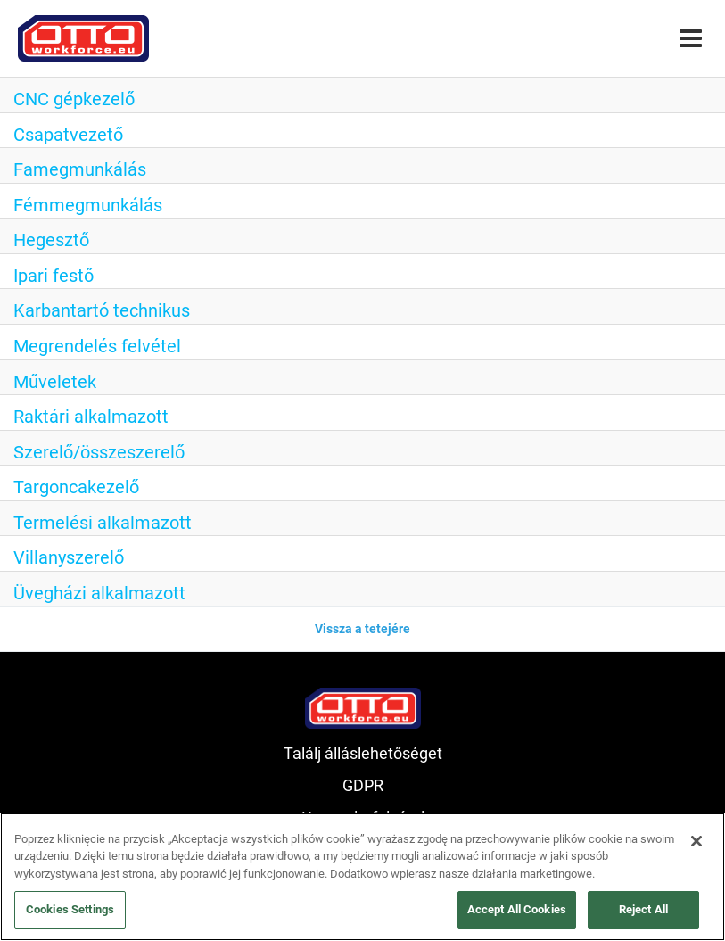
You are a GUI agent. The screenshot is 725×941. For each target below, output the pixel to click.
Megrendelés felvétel (97, 346)
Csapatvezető (68, 134)
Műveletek (54, 381)
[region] (362, 877)
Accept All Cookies (516, 909)
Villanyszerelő (68, 557)
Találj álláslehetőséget (363, 753)
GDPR (362, 785)
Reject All (643, 909)
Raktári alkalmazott (91, 416)
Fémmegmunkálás (87, 205)
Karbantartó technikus (101, 310)
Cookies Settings (70, 909)
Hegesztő (51, 240)
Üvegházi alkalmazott (99, 593)
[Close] (696, 841)
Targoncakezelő (76, 487)
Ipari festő (53, 275)
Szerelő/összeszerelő (99, 452)
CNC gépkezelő (74, 99)
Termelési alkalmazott (102, 522)
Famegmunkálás (79, 169)
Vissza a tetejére (362, 629)
